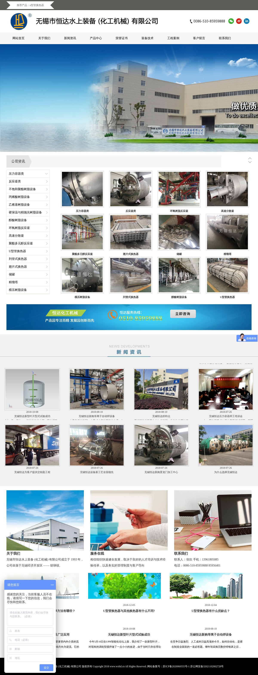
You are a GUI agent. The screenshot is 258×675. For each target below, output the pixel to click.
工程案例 (173, 38)
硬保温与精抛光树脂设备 (25, 212)
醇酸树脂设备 (18, 220)
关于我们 (44, 38)
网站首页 (18, 38)
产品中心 (96, 38)
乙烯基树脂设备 (19, 204)
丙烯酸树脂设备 (19, 197)
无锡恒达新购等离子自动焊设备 (97, 419)
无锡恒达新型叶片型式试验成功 (32, 419)
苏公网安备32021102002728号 (207, 666)
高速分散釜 (16, 235)
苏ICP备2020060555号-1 (176, 666)
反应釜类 (15, 181)
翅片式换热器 (18, 266)
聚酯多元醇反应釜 (21, 243)
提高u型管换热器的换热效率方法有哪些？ (32, 363)
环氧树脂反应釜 (19, 228)
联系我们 (225, 38)
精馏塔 (13, 282)
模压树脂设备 (18, 290)
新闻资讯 (70, 38)
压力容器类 (16, 173)
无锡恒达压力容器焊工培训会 (226, 419)
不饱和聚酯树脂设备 (22, 189)
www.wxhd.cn (117, 666)
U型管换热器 (17, 251)
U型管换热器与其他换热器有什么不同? (97, 363)
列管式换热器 (18, 259)
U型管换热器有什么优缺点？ (161, 363)
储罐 (12, 274)
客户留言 (199, 38)
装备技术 (147, 38)
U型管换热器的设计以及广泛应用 (226, 363)
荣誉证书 (122, 38)
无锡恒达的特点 (161, 419)
